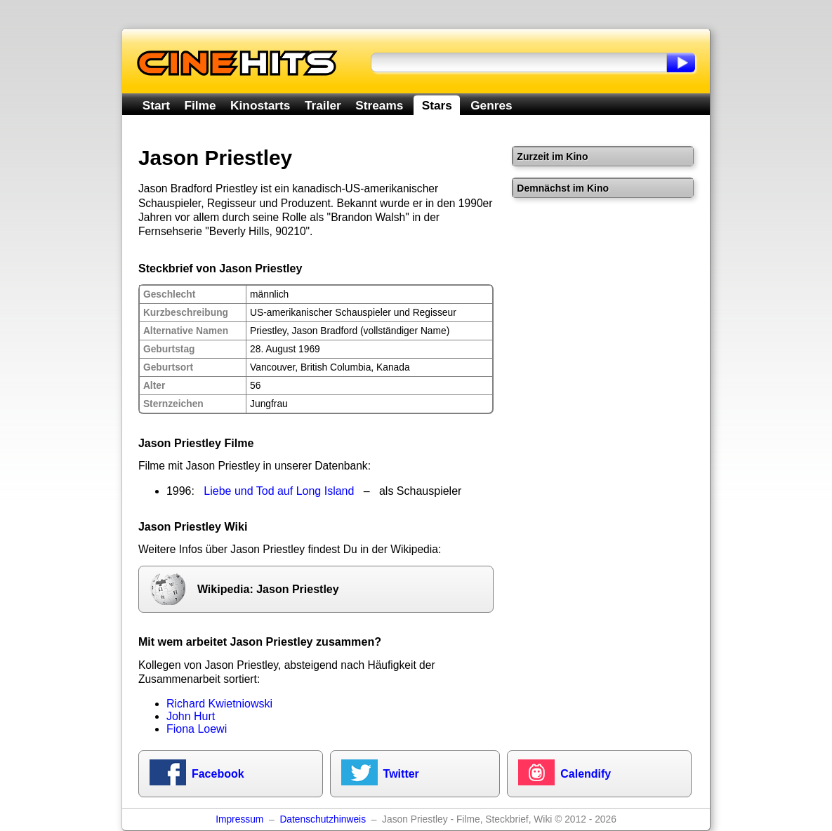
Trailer (323, 105)
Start (156, 105)
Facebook (218, 774)
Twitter (401, 774)
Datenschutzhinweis (322, 819)
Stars (437, 105)
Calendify (585, 774)
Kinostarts (260, 105)
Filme (200, 105)
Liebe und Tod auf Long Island (279, 491)
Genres (491, 105)
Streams (379, 105)
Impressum (239, 819)
